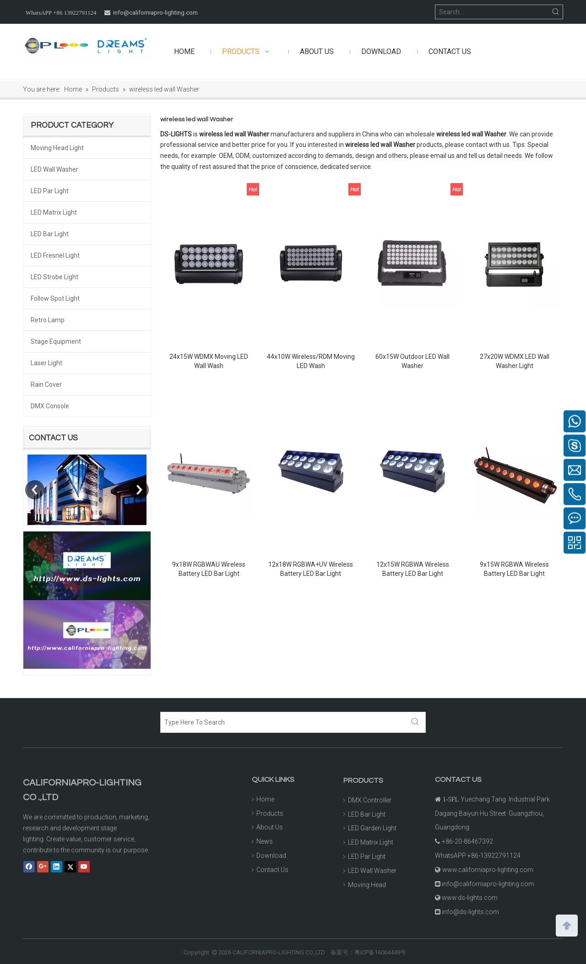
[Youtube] (84, 867)
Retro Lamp (48, 320)
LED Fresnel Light (55, 255)
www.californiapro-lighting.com (487, 869)
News (264, 841)
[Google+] (43, 867)
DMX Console (50, 406)
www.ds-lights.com (470, 897)
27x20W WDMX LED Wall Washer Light (514, 361)
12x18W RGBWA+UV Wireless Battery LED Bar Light (310, 569)
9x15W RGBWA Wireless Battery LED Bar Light (514, 569)
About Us (269, 827)
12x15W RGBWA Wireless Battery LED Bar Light (412, 569)
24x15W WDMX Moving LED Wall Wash (208, 361)
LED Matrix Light (54, 212)
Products (269, 813)
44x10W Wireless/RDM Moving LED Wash (311, 361)
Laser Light (46, 363)
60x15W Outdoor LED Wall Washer (412, 361)
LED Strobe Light (54, 277)
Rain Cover (46, 384)
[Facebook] (29, 867)
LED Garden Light (372, 828)
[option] (86, 490)
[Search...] (492, 12)
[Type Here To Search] (283, 722)
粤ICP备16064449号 (380, 952)
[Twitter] (70, 867)
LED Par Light (50, 191)
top (567, 924)
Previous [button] (34, 489)
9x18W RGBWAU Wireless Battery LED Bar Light (208, 569)
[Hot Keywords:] (556, 12)
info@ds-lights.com (470, 911)
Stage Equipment (56, 341)
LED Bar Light (50, 234)
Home (265, 799)
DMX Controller (369, 800)
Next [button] (139, 489)
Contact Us (272, 869)
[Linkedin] (56, 867)
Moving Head (367, 884)
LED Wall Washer (54, 169)
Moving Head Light (57, 148)
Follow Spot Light (55, 298)
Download (271, 855)
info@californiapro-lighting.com (155, 12)
